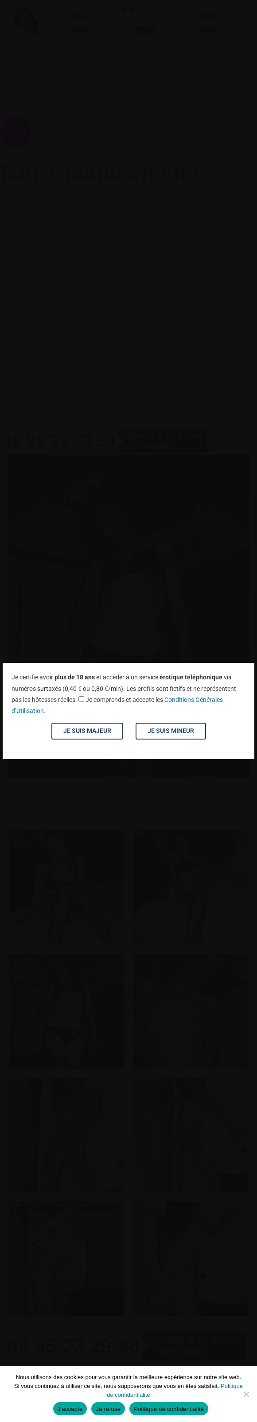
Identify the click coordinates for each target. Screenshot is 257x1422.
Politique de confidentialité (169, 1409)
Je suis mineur (171, 730)
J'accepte (70, 1409)
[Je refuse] (245, 1394)
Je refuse (108, 1409)
